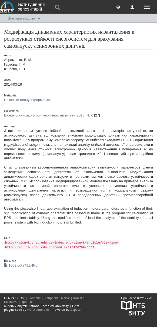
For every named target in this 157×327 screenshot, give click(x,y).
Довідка (78, 298)
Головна (34, 298)
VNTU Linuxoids (38, 309)
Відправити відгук (57, 298)
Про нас (26, 302)
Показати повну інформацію (27, 100)
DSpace (75, 309)
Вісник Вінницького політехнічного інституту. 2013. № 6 (48, 115)
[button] (118, 6)
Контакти (11, 302)
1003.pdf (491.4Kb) (21, 265)
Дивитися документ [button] (24, 18)
